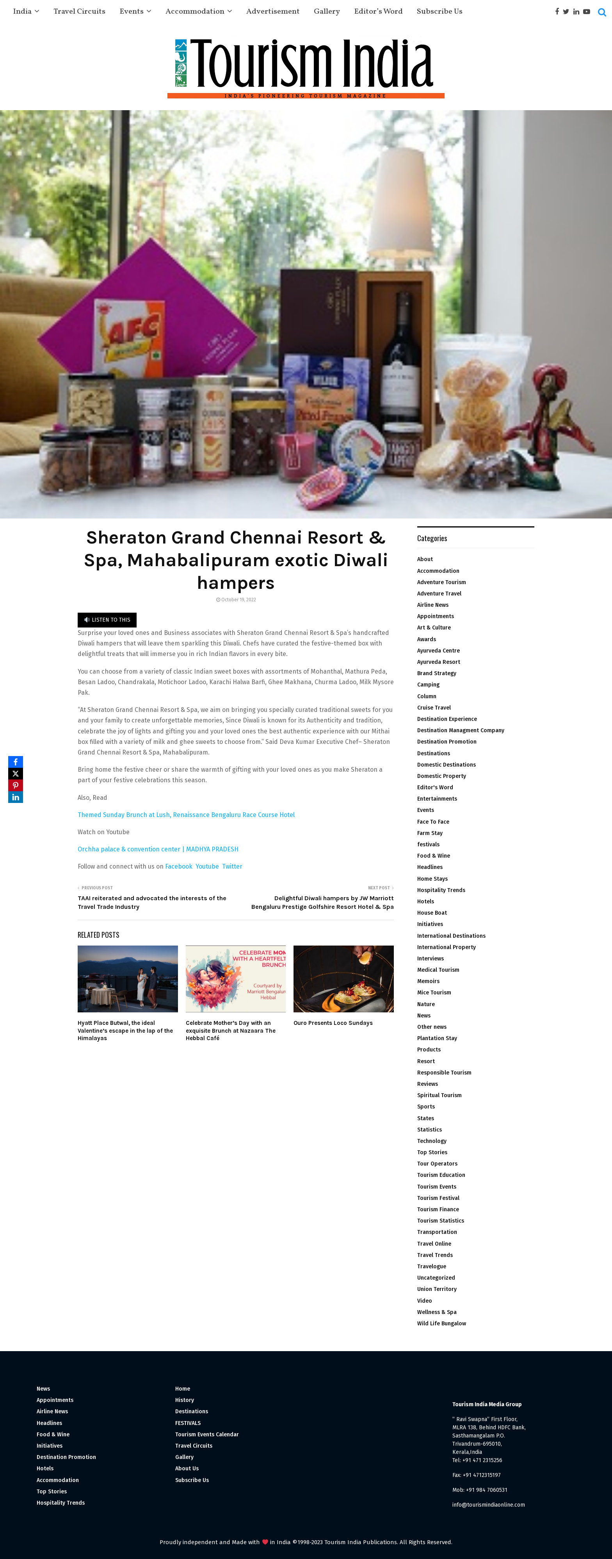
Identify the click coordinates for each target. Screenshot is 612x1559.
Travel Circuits (79, 11)
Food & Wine (433, 856)
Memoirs (428, 981)
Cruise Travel (434, 707)
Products (429, 1049)
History (184, 1400)
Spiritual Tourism (439, 1095)
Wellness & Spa (437, 1312)
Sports (426, 1106)
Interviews (430, 958)
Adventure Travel (439, 593)
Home (182, 1389)
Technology (432, 1141)
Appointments (435, 616)
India (22, 11)
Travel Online (434, 1244)
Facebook (178, 866)
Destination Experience (447, 719)
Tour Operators (437, 1163)
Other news (432, 1027)
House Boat (432, 913)
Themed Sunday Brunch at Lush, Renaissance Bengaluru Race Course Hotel (186, 815)
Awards (426, 639)
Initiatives (430, 924)
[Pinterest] (15, 785)
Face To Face (433, 822)
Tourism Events (436, 1187)
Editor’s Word (378, 11)
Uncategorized (436, 1278)
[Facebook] (15, 762)
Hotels (425, 901)
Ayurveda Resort (438, 662)
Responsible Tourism (444, 1072)
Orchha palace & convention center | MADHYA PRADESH (159, 849)
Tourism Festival (438, 1198)
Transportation (437, 1232)
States (425, 1118)
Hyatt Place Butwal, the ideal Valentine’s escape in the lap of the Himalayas (125, 1030)
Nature (426, 1004)
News (424, 1015)
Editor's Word (435, 787)
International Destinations (451, 936)
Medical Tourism (438, 970)
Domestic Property (441, 776)
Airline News (432, 605)
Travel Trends (435, 1255)
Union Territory (437, 1289)
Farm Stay (430, 833)
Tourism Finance (438, 1209)
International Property (446, 947)
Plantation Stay (437, 1038)
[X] (15, 774)
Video (424, 1301)
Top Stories (432, 1152)
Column (426, 696)
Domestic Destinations (446, 765)
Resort (426, 1061)
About (425, 559)
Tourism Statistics (440, 1221)
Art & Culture (434, 627)
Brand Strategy (436, 673)
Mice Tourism (434, 992)
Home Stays (432, 879)
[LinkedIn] (15, 797)
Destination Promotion (447, 741)
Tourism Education (441, 1175)
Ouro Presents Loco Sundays (333, 1022)
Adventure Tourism (441, 582)
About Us (187, 1468)
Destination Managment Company (460, 730)
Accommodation (194, 11)
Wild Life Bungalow (441, 1323)
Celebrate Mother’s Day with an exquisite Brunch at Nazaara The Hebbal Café (231, 1030)
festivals (428, 844)
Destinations (433, 753)
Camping (428, 684)
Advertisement (273, 11)
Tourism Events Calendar (207, 1434)
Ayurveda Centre (438, 650)
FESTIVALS (188, 1423)
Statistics (429, 1129)
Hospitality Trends (441, 890)
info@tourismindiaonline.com (488, 1505)
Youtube (209, 866)
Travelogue (431, 1266)
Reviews (427, 1084)
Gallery (327, 11)
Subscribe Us (440, 11)
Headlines (430, 867)
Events (131, 11)
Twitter (232, 866)
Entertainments (437, 799)
